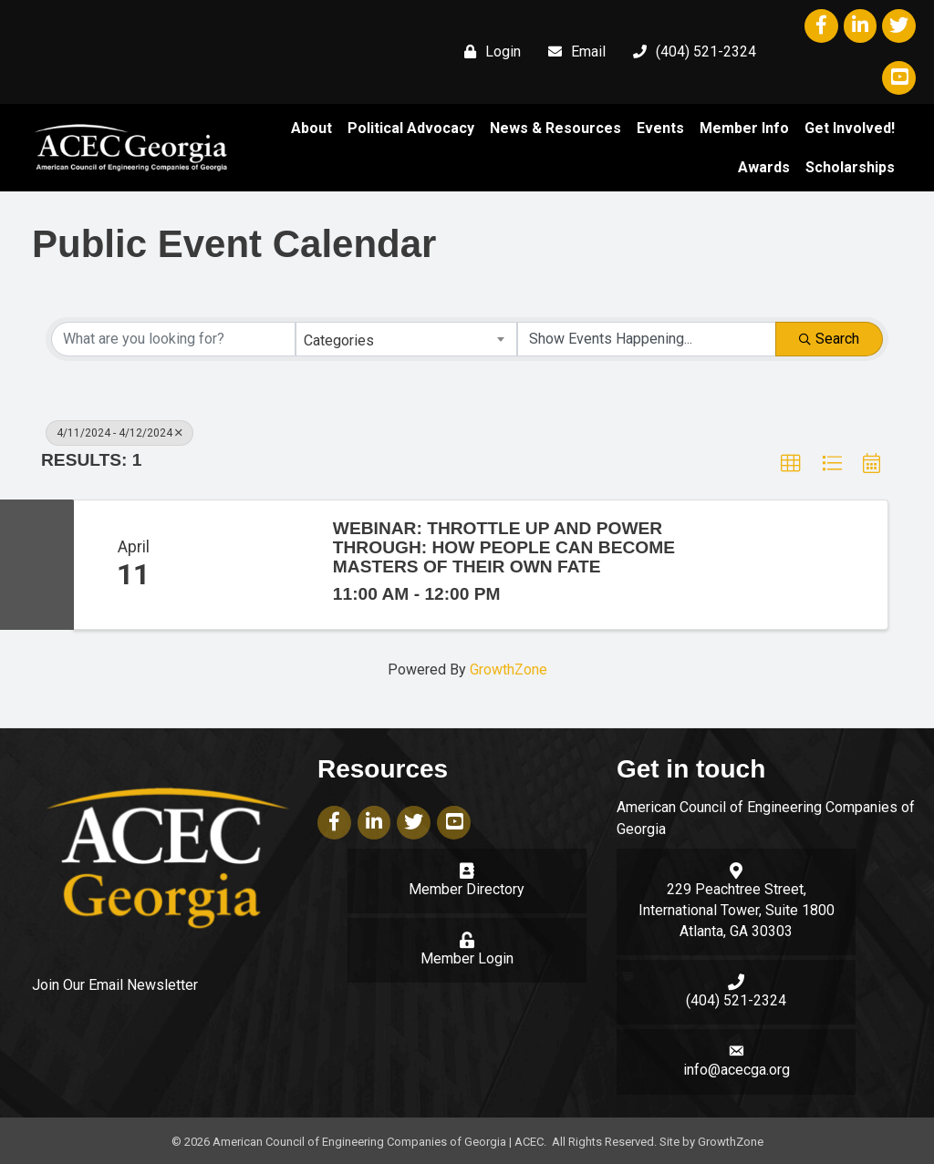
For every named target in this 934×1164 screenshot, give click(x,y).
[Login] (488, 52)
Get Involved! (849, 128)
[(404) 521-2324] (690, 52)
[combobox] (406, 338)
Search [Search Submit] (829, 337)
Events (660, 128)
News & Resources (555, 128)
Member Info (744, 128)
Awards (764, 167)
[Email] (572, 52)
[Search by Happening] (646, 338)
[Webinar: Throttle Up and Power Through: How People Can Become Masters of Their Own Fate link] (253, 564)
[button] (791, 463)
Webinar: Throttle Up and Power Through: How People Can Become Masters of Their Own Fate (504, 547)
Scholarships (850, 167)
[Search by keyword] (173, 338)
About (311, 128)
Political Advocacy (411, 128)
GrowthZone (508, 669)
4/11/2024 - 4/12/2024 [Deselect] (119, 432)
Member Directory (466, 889)
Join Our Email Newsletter (115, 985)
